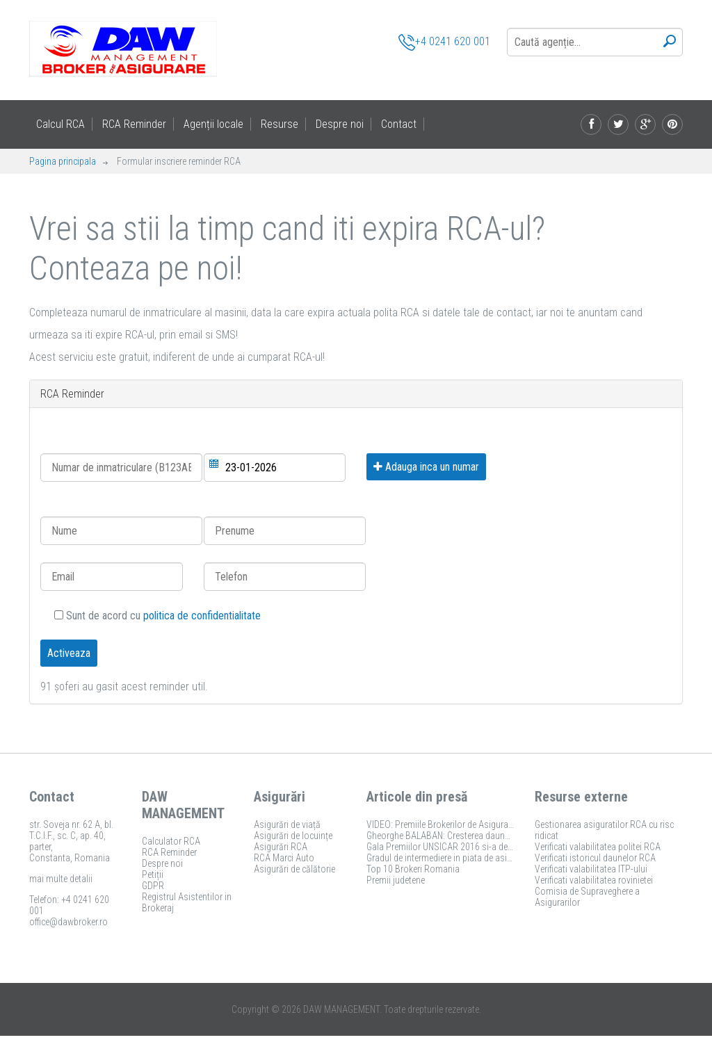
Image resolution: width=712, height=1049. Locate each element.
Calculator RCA (171, 841)
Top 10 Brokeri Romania (413, 869)
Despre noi (340, 124)
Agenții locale (213, 124)
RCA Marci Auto (284, 857)
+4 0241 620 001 (444, 42)
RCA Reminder (134, 124)
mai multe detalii (60, 878)
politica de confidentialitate (202, 615)
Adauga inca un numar (426, 466)
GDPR (153, 885)
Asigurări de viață (287, 824)
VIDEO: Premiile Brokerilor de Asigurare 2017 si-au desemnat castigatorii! (506, 824)
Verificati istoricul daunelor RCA (595, 857)
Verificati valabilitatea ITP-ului (591, 869)
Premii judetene (395, 880)
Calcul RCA (60, 124)
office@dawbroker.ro (68, 921)
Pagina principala (62, 161)
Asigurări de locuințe (293, 835)
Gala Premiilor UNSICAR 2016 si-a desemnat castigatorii (474, 846)
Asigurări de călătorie (294, 869)
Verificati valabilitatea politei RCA (598, 846)
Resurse (279, 124)
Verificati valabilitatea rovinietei (594, 880)
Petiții (152, 874)
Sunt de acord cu (157, 615)
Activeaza (68, 653)
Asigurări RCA (280, 846)
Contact (398, 124)
